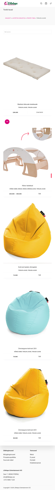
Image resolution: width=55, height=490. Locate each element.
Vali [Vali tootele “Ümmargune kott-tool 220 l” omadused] (39, 438)
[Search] (41, 3)
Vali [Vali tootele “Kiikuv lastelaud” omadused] (39, 194)
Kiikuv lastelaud (27, 185)
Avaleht (8, 18)
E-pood (32, 457)
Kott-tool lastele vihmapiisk (27, 267)
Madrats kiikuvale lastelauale (27, 104)
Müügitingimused (9, 454)
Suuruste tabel (8, 460)
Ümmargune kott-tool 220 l (27, 430)
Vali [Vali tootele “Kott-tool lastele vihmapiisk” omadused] (39, 275)
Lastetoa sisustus (18, 18)
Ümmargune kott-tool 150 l (27, 348)
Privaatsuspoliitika (9, 457)
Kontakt (32, 460)
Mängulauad (31, 189)
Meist (32, 454)
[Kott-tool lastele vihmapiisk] (27, 231)
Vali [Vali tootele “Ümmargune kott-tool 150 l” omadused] (39, 356)
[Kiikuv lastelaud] (27, 150)
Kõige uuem (13, 189)
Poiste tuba (31, 18)
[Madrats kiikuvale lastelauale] (27, 68)
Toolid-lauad (22, 107)
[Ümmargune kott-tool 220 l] (27, 394)
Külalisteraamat (35, 463)
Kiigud (20, 189)
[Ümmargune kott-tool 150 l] (27, 313)
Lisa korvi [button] (39, 112)
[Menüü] (51, 3)
